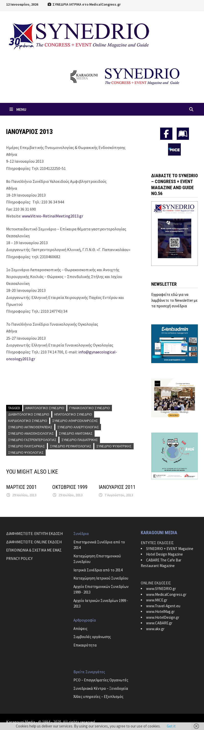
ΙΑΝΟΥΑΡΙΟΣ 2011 (117, 487)
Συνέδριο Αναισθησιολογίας (31, 433)
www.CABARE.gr (159, 623)
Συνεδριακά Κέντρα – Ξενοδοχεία (100, 688)
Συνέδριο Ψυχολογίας (26, 452)
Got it (171, 726)
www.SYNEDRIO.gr (161, 588)
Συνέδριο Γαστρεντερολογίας (32, 439)
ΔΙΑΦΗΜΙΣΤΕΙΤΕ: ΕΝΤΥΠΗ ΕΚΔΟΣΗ (34, 533)
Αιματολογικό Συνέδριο (44, 408)
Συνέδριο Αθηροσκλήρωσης (75, 420)
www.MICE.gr (156, 600)
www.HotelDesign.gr (162, 617)
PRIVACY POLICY (19, 558)
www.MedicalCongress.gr (166, 594)
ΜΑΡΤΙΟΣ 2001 (21, 487)
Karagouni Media (21, 721)
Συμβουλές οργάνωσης (92, 636)
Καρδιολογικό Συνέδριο (27, 420)
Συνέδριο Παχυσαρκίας (26, 446)
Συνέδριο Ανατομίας (76, 433)
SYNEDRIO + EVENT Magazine (169, 548)
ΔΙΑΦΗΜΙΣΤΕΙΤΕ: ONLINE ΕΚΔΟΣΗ (34, 542)
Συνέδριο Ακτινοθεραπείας (30, 427)
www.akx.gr (155, 628)
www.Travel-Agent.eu (163, 605)
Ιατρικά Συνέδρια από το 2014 (97, 570)
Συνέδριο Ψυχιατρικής (114, 446)
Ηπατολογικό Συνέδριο (73, 414)
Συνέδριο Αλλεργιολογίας (78, 427)
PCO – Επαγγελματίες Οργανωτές (100, 680)
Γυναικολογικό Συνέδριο (89, 408)
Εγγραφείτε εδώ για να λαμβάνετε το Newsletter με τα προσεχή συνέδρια (174, 300)
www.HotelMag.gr (160, 611)
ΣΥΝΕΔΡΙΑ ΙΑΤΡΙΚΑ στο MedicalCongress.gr (84, 4)
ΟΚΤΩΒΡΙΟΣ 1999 (69, 487)
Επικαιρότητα (85, 645)
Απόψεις (80, 628)
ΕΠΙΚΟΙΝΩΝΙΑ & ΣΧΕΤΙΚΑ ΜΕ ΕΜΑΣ (34, 550)
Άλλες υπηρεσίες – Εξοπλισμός (98, 696)
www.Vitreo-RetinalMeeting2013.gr (52, 215)
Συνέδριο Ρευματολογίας (70, 446)
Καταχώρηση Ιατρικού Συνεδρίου (100, 578)
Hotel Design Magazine (164, 554)
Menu (17, 109)
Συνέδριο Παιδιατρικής (79, 439)
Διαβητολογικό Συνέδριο (28, 414)
